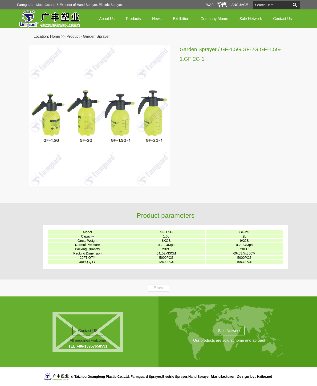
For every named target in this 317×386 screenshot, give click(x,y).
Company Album (214, 19)
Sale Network (251, 19)
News (157, 19)
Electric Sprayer (174, 376)
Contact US (88, 331)
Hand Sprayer (199, 376)
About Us (107, 19)
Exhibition (181, 19)
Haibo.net (264, 376)
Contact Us (282, 19)
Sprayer (155, 376)
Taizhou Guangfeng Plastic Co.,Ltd (101, 376)
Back (158, 288)
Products (133, 19)
